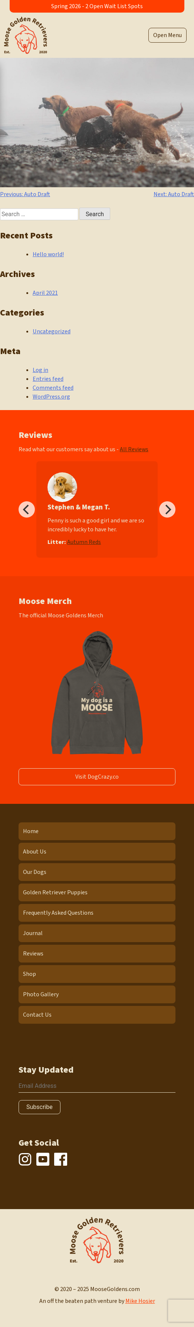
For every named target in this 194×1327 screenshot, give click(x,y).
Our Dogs (34, 872)
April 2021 (45, 293)
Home (31, 831)
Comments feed (53, 388)
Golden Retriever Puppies (55, 892)
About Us (34, 852)
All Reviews (134, 449)
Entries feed (48, 379)
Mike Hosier (140, 1301)
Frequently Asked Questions (58, 913)
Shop (29, 974)
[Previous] (27, 509)
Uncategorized (51, 331)
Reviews (33, 954)
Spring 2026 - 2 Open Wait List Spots (97, 6)
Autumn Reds (84, 542)
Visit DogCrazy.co (97, 777)
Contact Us (37, 1015)
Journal (33, 933)
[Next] (167, 509)
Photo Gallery (41, 994)
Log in (40, 370)
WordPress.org (51, 397)
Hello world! (48, 254)
